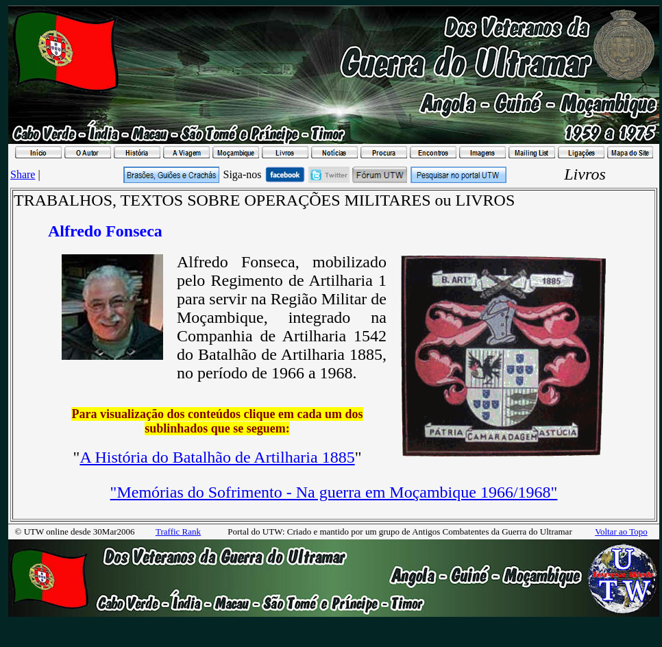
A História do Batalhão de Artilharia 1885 (216, 457)
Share (22, 174)
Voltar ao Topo (621, 531)
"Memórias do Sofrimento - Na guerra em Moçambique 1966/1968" (334, 492)
